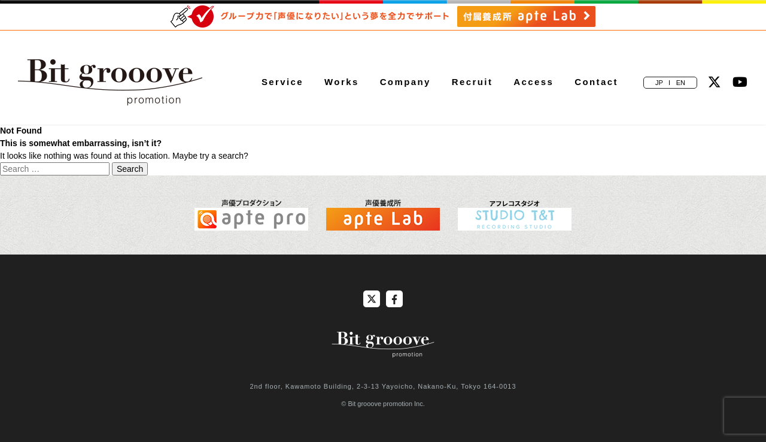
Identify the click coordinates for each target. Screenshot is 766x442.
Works (341, 82)
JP (659, 82)
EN (680, 82)
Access (533, 82)
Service (282, 82)
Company (405, 82)
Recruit (472, 82)
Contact (596, 82)
